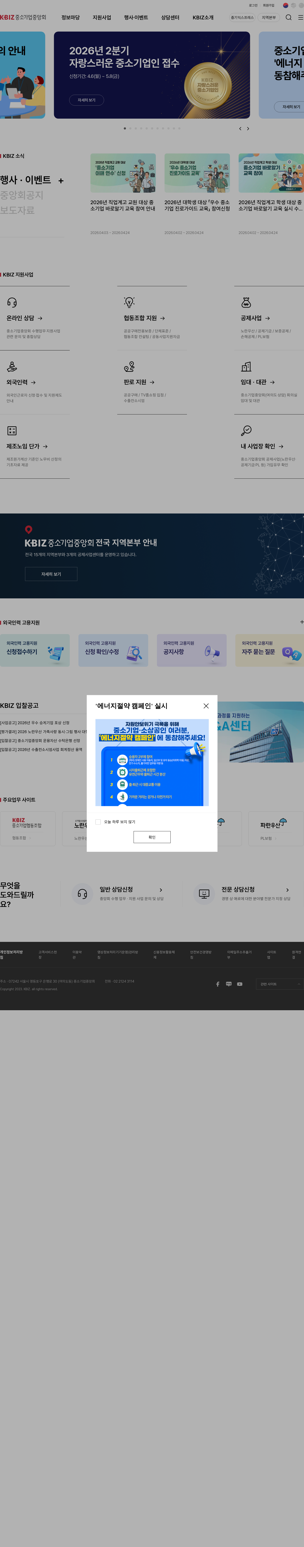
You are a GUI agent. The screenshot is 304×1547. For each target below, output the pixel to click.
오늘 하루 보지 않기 (119, 822)
